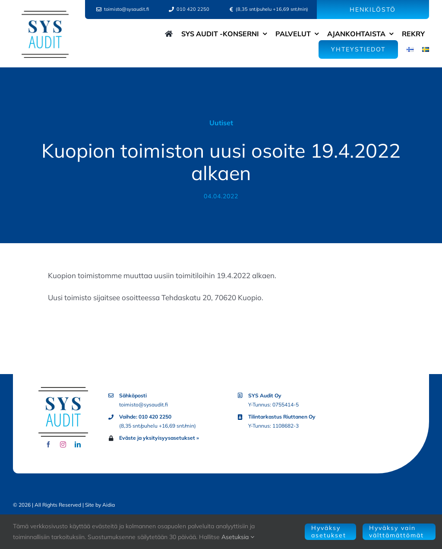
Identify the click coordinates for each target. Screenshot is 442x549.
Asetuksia (237, 537)
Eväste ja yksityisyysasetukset (157, 438)
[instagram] (63, 444)
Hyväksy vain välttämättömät (396, 531)
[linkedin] (78, 444)
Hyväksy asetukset (328, 531)
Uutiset (221, 122)
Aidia (108, 504)
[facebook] (48, 444)
